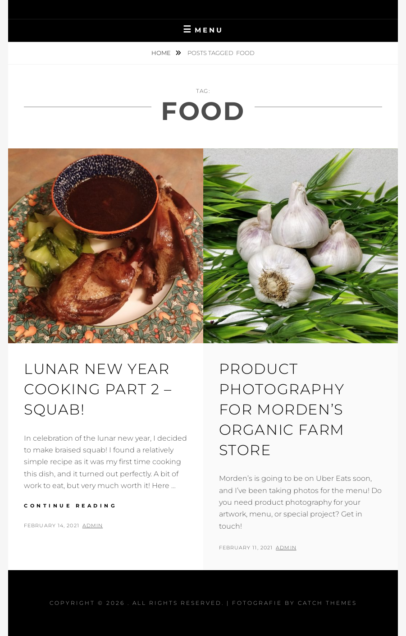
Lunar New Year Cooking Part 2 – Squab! (98, 389)
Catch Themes (327, 602)
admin (92, 525)
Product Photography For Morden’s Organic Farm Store (282, 409)
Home (161, 52)
